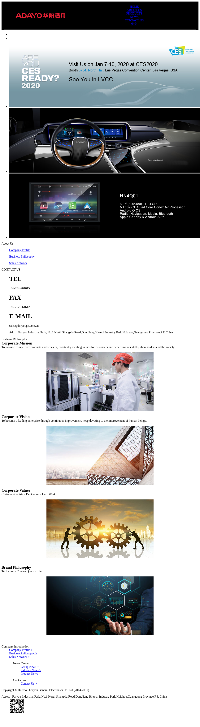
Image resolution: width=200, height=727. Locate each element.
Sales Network (18, 263)
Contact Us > (29, 683)
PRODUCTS (134, 13)
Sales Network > (19, 656)
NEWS (134, 17)
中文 (134, 24)
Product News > (30, 673)
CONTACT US (134, 20)
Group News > (30, 666)
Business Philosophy (22, 256)
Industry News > (31, 670)
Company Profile (19, 250)
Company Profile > (21, 650)
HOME (134, 6)
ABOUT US (134, 10)
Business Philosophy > (23, 653)
